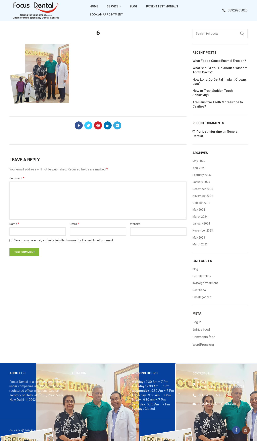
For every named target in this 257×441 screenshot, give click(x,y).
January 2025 (201, 182)
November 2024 (203, 195)
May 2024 (199, 209)
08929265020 (235, 10)
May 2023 (199, 237)
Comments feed (204, 337)
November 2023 (203, 230)
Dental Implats (202, 276)
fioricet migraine (209, 131)
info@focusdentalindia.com (217, 403)
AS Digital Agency (71, 430)
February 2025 (202, 174)
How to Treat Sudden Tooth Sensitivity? (213, 93)
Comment (16, 178)
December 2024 (203, 189)
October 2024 (201, 202)
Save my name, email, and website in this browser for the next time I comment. (64, 240)
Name (14, 224)
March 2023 (200, 244)
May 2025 (199, 161)
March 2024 (200, 216)
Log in (197, 322)
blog (195, 269)
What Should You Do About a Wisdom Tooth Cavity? (220, 70)
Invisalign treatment (205, 283)
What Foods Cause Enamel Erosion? (219, 61)
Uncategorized (202, 297)
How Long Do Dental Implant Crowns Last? (220, 82)
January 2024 (201, 223)
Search (242, 33)
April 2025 (199, 168)
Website (135, 224)
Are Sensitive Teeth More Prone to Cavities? (218, 104)
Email (74, 224)
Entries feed (201, 329)
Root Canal (199, 290)
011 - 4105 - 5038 (210, 395)
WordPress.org (203, 345)
